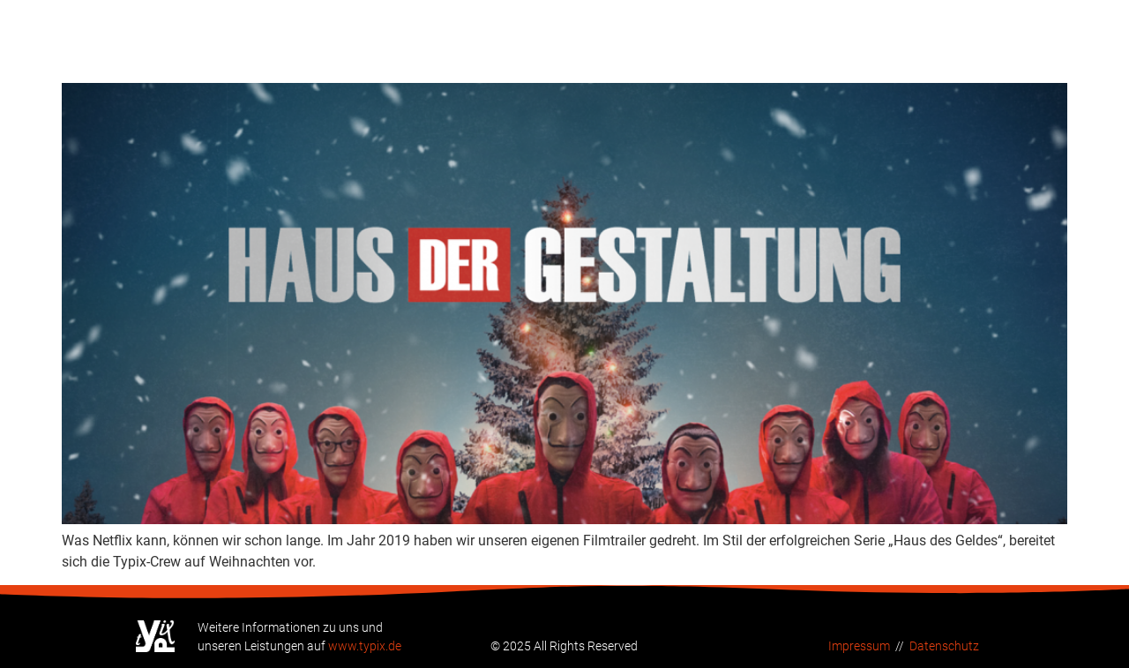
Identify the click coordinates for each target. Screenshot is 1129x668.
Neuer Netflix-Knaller (190, 52)
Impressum (859, 646)
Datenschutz (944, 646)
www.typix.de (364, 646)
